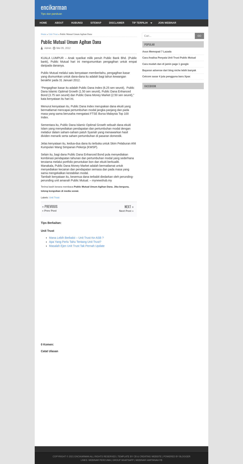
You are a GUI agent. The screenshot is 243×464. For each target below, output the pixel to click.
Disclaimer (116, 22)
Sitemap (95, 22)
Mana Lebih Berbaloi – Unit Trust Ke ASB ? (76, 237)
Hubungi (77, 22)
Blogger (184, 456)
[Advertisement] (89, 298)
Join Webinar (167, 22)
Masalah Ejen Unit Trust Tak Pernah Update (77, 246)
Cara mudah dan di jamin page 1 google (165, 64)
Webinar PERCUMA (99, 460)
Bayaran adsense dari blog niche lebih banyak (169, 70)
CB (135, 456)
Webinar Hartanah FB (149, 460)
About (59, 22)
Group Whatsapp (123, 460)
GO (199, 35)
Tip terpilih (140, 22)
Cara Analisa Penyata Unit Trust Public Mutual (169, 57)
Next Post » (126, 210)
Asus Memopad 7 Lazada (157, 51)
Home (43, 22)
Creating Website (150, 456)
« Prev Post (49, 210)
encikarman (54, 7)
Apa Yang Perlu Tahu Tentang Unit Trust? (75, 241)
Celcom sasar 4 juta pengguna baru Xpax (166, 76)
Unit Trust (53, 34)
